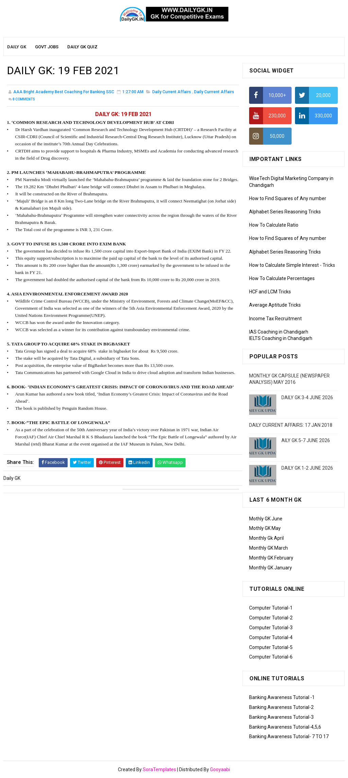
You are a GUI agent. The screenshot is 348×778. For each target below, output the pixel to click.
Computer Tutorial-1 (271, 608)
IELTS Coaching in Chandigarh (280, 338)
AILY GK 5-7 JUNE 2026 (305, 440)
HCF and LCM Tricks (270, 291)
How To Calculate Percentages (282, 278)
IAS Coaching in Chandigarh (278, 332)
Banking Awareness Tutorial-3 (281, 717)
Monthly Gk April (266, 538)
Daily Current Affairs (171, 92)
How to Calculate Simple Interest (284, 265)
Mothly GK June (265, 518)
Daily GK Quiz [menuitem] (82, 46)
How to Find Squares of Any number (287, 198)
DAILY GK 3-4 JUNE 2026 (307, 397)
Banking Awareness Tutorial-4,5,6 (285, 727)
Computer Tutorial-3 (271, 627)
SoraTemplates (159, 769)
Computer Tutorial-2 (271, 617)
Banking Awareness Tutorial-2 (281, 707)
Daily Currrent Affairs (214, 92)
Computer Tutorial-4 (271, 637)
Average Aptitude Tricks (275, 305)
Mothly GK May (265, 528)
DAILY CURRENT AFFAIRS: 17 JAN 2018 (290, 425)
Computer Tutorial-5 (271, 647)
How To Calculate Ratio (273, 225)
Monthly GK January (270, 567)
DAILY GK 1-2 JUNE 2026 (307, 468)
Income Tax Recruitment (275, 318)
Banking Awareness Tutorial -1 (282, 697)
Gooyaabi (220, 769)
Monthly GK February (271, 558)
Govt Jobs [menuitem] (46, 46)
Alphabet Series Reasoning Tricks (285, 211)
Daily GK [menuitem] (16, 46)
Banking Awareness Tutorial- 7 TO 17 (289, 736)
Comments (24, 99)
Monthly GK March (268, 548)
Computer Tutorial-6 (271, 657)
